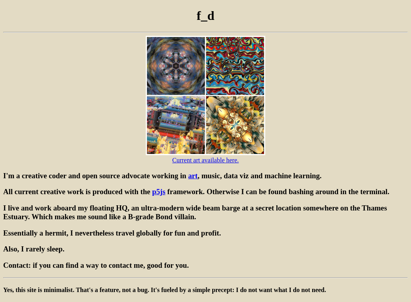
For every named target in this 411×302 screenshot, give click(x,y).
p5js (158, 191)
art (193, 175)
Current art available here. (205, 160)
